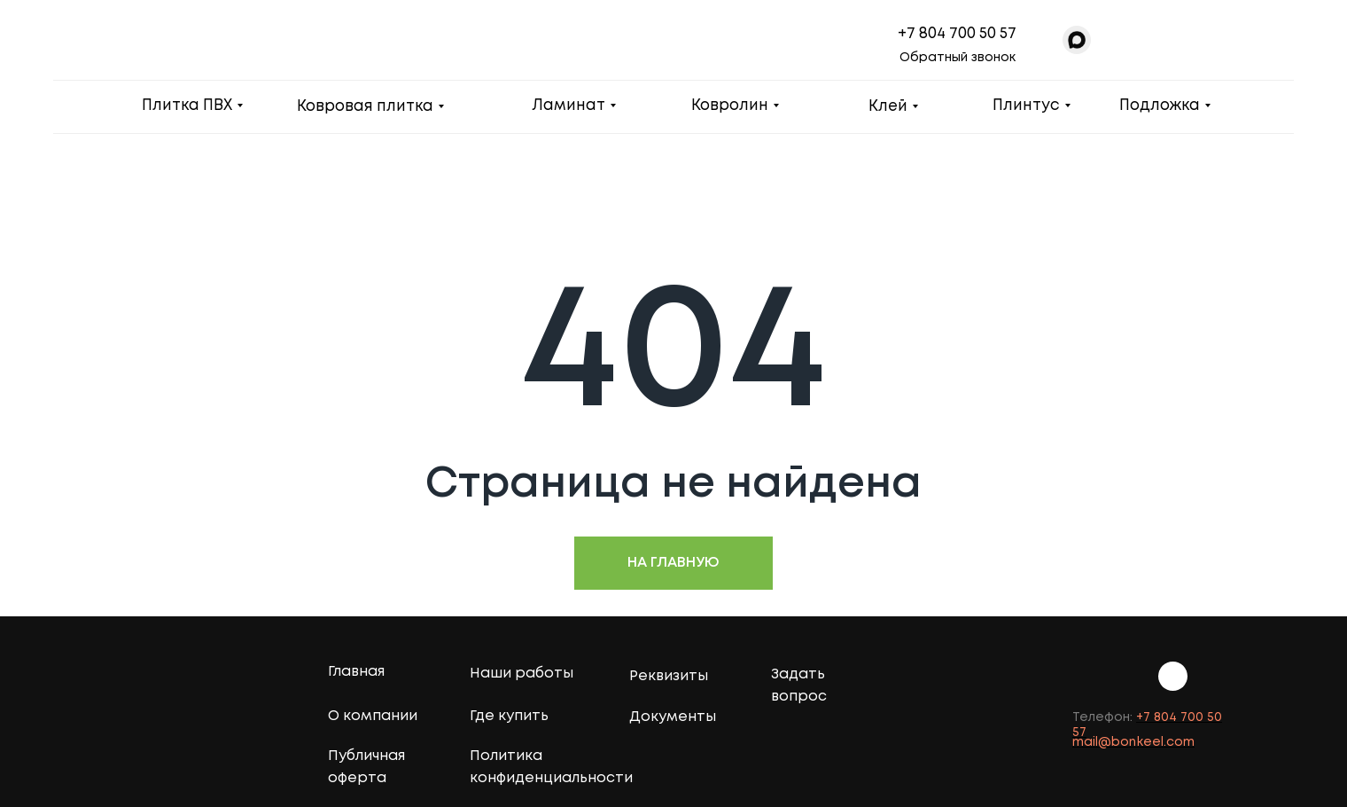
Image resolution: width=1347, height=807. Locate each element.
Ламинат (568, 106)
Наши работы (521, 673)
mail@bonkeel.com (1133, 742)
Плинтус (1026, 106)
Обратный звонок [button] (957, 57)
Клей (887, 107)
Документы (672, 717)
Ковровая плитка (365, 107)
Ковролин (729, 106)
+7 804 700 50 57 (957, 34)
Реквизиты (668, 676)
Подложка (1159, 106)
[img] (1217, 675)
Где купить (509, 716)
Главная (356, 671)
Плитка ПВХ (187, 106)
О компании (372, 716)
